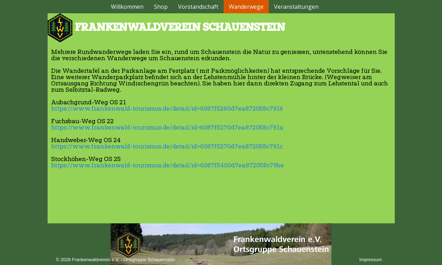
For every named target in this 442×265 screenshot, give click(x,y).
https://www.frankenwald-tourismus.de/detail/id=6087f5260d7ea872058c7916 (167, 109)
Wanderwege (246, 7)
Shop (161, 7)
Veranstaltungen (296, 7)
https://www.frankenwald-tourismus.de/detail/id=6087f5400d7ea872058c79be (167, 165)
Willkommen (127, 7)
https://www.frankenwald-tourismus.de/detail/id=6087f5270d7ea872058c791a (167, 128)
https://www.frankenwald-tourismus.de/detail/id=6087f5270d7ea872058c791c (167, 147)
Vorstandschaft (198, 7)
